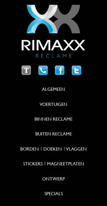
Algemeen (53, 89)
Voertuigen (53, 104)
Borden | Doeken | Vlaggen (53, 149)
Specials (54, 193)
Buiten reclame (53, 134)
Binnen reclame (53, 119)
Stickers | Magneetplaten (53, 163)
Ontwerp (53, 179)
